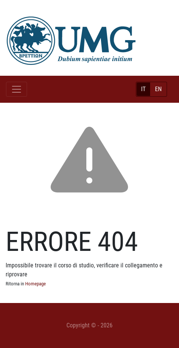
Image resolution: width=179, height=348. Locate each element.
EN (158, 89)
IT (143, 89)
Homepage (35, 283)
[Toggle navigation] (16, 89)
